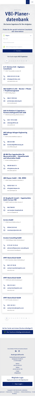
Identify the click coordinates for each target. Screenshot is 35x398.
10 (26, 61)
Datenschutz (9, 392)
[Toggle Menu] (32, 2)
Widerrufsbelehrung (26, 392)
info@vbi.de (17, 373)
